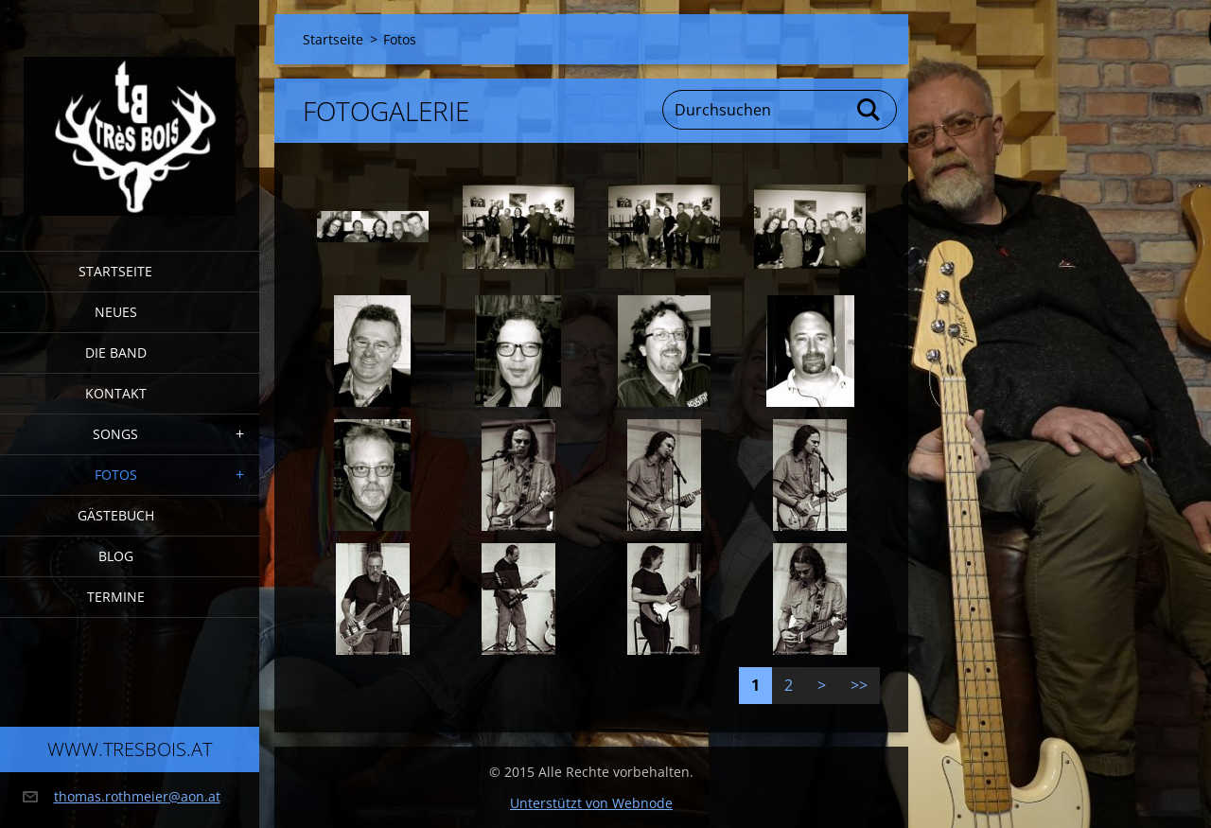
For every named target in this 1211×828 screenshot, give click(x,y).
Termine (116, 597)
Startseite (115, 271)
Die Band (116, 352)
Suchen (869, 110)
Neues (116, 312)
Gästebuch (116, 515)
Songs (115, 434)
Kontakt (116, 393)
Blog (115, 556)
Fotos (116, 475)
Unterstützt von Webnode (591, 803)
